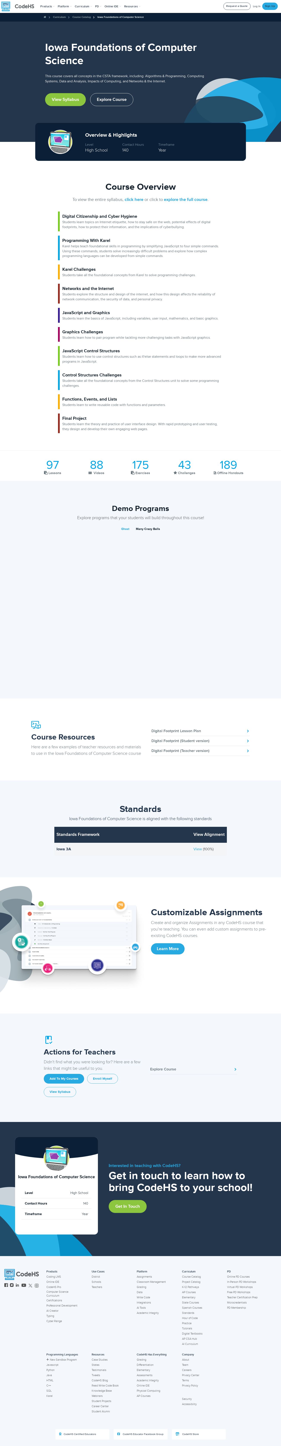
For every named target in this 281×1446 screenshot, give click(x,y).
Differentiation (145, 1365)
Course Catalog (81, 17)
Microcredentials (237, 1302)
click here (134, 199)
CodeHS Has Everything (152, 1354)
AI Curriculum (190, 1344)
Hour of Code (190, 1318)
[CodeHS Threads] (37, 1285)
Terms (185, 1380)
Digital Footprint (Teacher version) (200, 750)
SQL (49, 1391)
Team (185, 1365)
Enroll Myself (102, 1079)
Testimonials (99, 1370)
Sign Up (270, 6)
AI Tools (141, 1308)
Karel (49, 1396)
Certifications (54, 1300)
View (198, 849)
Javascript (52, 1365)
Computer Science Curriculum (57, 1294)
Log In (257, 6)
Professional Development (61, 1305)
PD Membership (236, 1308)
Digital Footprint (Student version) (200, 740)
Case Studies (100, 1359)
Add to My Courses (64, 1079)
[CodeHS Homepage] (19, 6)
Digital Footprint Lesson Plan (200, 730)
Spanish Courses (192, 1308)
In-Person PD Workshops (241, 1282)
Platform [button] (65, 6)
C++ (48, 1385)
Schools (96, 1282)
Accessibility (189, 1404)
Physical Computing (148, 1391)
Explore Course (112, 99)
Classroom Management (151, 1282)
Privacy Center (190, 1375)
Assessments (144, 1375)
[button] (47, 6)
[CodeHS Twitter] (30, 1285)
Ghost (125, 529)
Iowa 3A (64, 849)
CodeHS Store (187, 1434)
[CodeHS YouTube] (23, 1285)
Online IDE (52, 1282)
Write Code (143, 1297)
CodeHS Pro (53, 1287)
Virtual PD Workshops (240, 1287)
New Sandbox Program (61, 1359)
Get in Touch (127, 1206)
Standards (188, 1313)
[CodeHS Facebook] (6, 1285)
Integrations (144, 1302)
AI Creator (52, 1311)
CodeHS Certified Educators (77, 1434)
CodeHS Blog (100, 1380)
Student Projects (101, 1401)
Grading (141, 1287)
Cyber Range (54, 1321)
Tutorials (187, 1328)
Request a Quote (237, 6)
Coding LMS (53, 1276)
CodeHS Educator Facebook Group (140, 1434)
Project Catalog (191, 1282)
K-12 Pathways (190, 1287)
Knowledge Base (102, 1391)
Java (49, 1375)
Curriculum (59, 17)
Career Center (100, 1406)
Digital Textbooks (192, 1333)
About (185, 1359)
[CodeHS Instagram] (12, 1285)
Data (140, 1292)
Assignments (144, 1276)
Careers (187, 1370)
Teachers (97, 1287)
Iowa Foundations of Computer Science (120, 17)
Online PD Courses (238, 1276)
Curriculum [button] (83, 6)
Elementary (188, 1297)
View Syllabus (65, 99)
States (95, 1365)
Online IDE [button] (113, 6)
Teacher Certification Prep (242, 1297)
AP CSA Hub (189, 1339)
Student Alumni (101, 1411)
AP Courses (189, 1292)
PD (229, 1271)
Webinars (97, 1396)
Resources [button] (132, 6)
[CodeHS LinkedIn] (17, 1285)
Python (50, 1370)
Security (187, 1399)
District (96, 1276)
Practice (187, 1323)
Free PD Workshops (238, 1292)
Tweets (96, 1375)
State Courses (190, 1302)
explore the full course (185, 199)
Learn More (168, 948)
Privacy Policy (190, 1385)
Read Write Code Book (105, 1385)
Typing (50, 1316)
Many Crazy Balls (148, 529)
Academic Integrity (148, 1313)
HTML (49, 1380)
